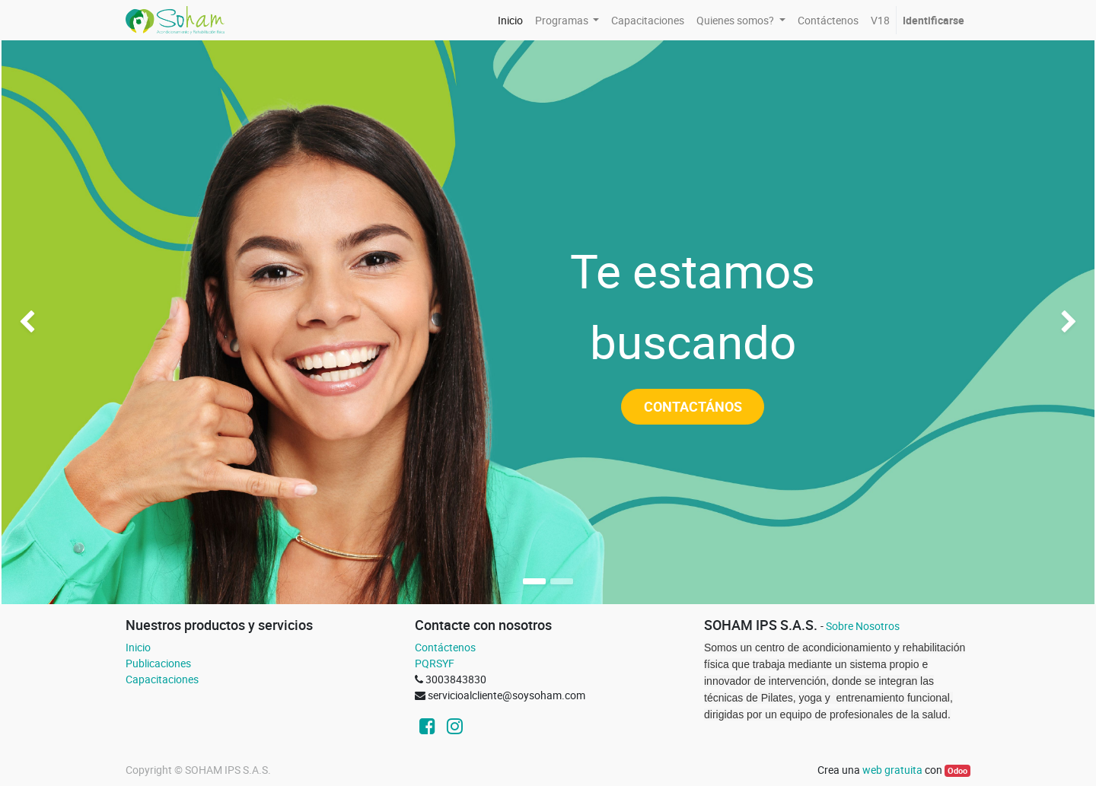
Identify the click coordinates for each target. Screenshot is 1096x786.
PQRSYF (434, 663)
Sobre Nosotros (863, 626)
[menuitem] (510, 20)
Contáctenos (445, 647)
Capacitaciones (162, 679)
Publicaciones (158, 663)
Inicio (138, 647)
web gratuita (892, 769)
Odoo (957, 770)
